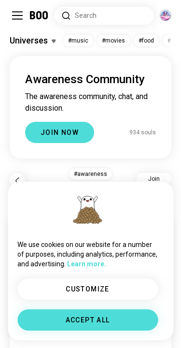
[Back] (17, 180)
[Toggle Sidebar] (17, 15)
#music (78, 40)
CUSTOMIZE (88, 289)
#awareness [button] (90, 174)
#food (146, 40)
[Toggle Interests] (33, 40)
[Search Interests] (104, 16)
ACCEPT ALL (88, 320)
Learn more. (86, 264)
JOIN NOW (60, 132)
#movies (113, 40)
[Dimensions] (165, 15)
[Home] (39, 15)
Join (154, 178)
